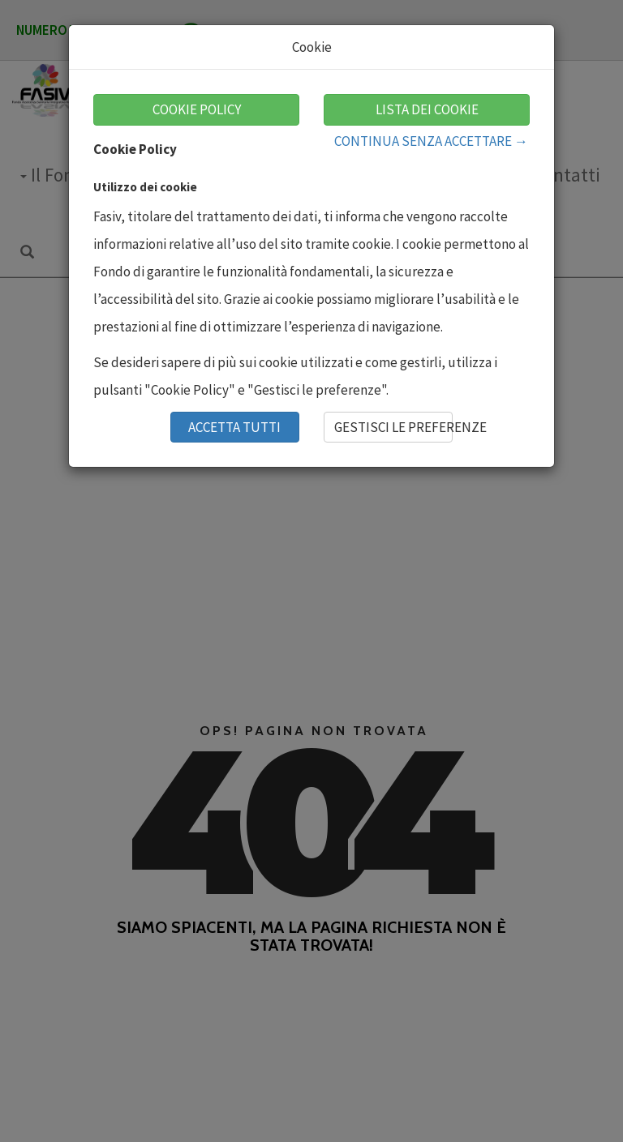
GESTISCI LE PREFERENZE (393, 427)
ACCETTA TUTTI (234, 427)
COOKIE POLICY (197, 109)
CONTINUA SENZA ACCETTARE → (431, 141)
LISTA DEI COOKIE (427, 109)
